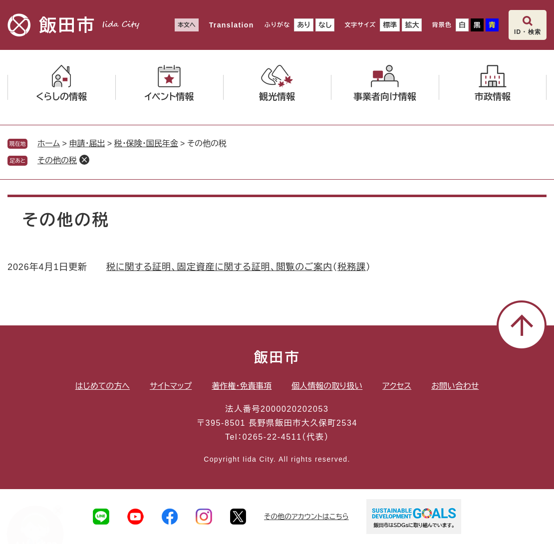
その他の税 (57, 160)
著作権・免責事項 (242, 386)
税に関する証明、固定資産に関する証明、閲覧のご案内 (219, 267)
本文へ (187, 24)
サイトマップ (171, 386)
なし (324, 25)
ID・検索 (527, 31)
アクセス (396, 386)
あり (303, 25)
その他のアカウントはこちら (306, 517)
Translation (231, 25)
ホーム (48, 143)
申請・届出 (87, 143)
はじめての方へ (102, 386)
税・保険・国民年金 (146, 143)
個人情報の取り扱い (326, 386)
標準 (390, 25)
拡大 (412, 25)
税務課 (351, 267)
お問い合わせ (455, 386)
